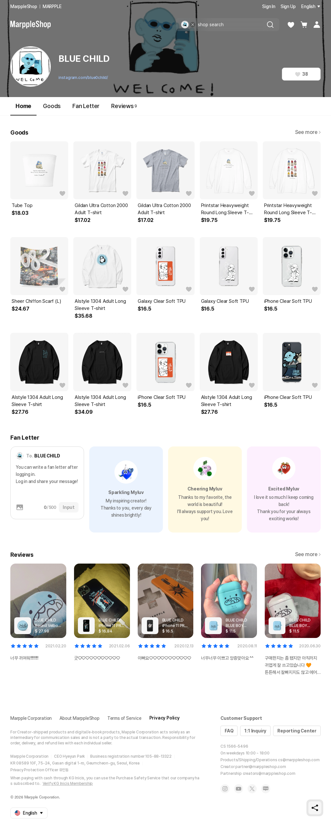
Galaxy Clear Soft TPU (162, 301)
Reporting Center (296, 730)
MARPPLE (52, 6)
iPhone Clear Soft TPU (288, 301)
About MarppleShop (79, 718)
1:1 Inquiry (255, 730)
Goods (52, 106)
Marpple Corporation (31, 718)
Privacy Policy (164, 717)
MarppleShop (23, 6)
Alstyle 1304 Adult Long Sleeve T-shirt (100, 304)
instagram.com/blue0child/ (83, 77)
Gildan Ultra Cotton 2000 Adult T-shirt (101, 209)
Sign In (268, 6)
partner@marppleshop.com (260, 766)
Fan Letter (86, 106)
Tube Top (22, 205)
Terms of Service (124, 718)
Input (69, 507)
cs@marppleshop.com (298, 760)
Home (23, 109)
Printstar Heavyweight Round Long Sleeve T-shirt (225, 209)
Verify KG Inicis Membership (68, 783)
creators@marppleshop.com (269, 773)
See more (308, 132)
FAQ (229, 730)
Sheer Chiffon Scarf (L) (36, 301)
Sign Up (288, 6)
